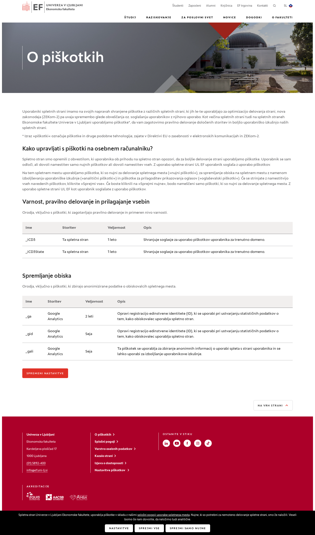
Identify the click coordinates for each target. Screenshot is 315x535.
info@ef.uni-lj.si (37, 470)
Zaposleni (194, 5)
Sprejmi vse (149, 528)
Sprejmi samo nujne (188, 528)
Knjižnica (226, 6)
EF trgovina (244, 5)
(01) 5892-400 (36, 463)
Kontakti (262, 6)
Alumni (211, 6)
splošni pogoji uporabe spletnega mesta (163, 515)
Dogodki (254, 17)
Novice (229, 17)
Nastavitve (119, 528)
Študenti (177, 5)
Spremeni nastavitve (45, 373)
